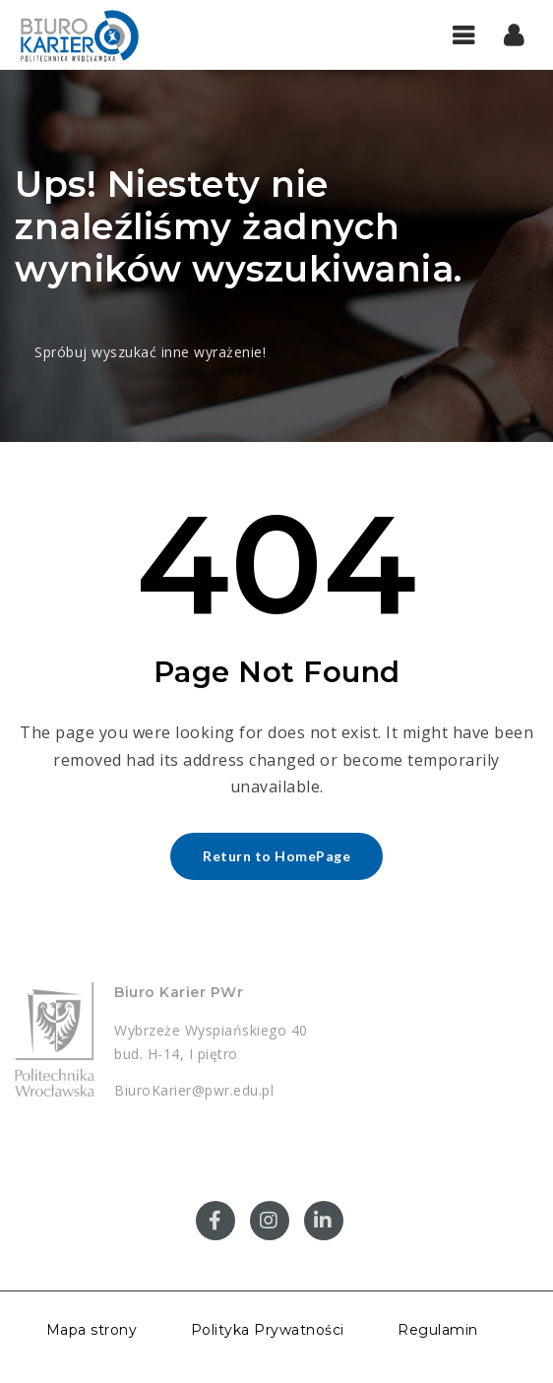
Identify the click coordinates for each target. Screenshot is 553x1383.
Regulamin (438, 1330)
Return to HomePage (276, 856)
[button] (514, 34)
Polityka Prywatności (267, 1330)
